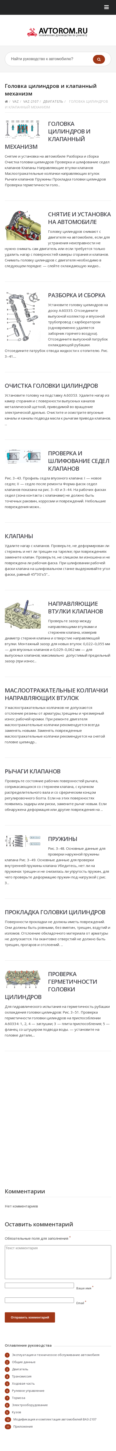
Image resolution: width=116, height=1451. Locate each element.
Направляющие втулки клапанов (75, 607)
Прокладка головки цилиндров (55, 912)
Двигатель (53, 101)
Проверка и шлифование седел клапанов (78, 460)
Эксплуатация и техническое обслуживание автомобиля (55, 1355)
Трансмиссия (21, 1376)
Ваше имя (85, 1288)
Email (81, 1303)
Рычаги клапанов (33, 771)
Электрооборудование (30, 1405)
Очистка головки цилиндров (51, 385)
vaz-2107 (30, 101)
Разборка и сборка (76, 295)
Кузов (16, 1412)
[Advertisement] (58, 1118)
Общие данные (24, 1362)
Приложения (23, 1426)
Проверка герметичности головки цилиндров (51, 985)
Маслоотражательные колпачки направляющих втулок (56, 694)
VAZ (15, 101)
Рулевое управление (28, 1390)
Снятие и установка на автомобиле (79, 218)
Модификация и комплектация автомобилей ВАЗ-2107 (54, 1419)
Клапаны (19, 536)
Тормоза (18, 1398)
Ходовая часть (23, 1383)
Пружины (62, 839)
